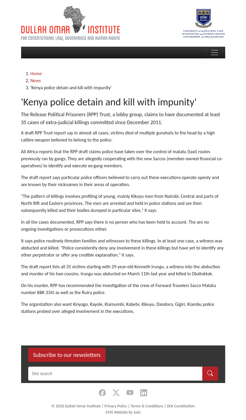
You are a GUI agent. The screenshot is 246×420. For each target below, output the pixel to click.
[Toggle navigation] (214, 52)
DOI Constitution (180, 406)
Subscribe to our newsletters (67, 354)
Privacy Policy (116, 406)
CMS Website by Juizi (123, 412)
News (35, 80)
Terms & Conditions (147, 406)
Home (36, 73)
